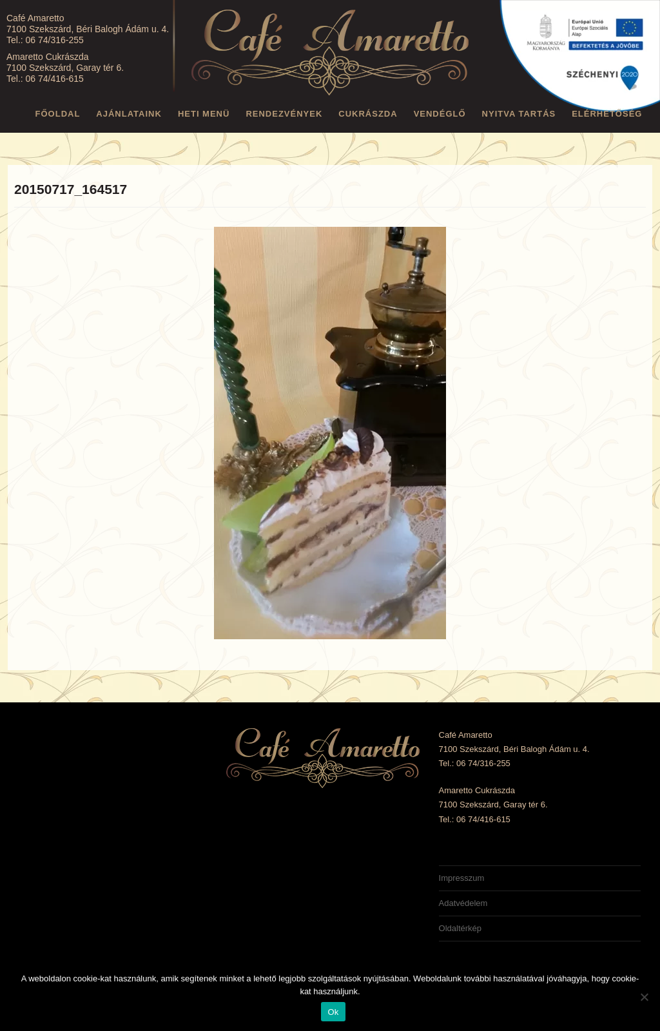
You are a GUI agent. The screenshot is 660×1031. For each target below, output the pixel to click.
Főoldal (58, 114)
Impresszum (462, 878)
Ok (332, 1012)
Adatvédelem (463, 903)
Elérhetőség (607, 114)
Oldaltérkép (460, 928)
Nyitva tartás (519, 114)
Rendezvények (284, 114)
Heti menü (204, 114)
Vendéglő (440, 114)
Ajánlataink (129, 114)
